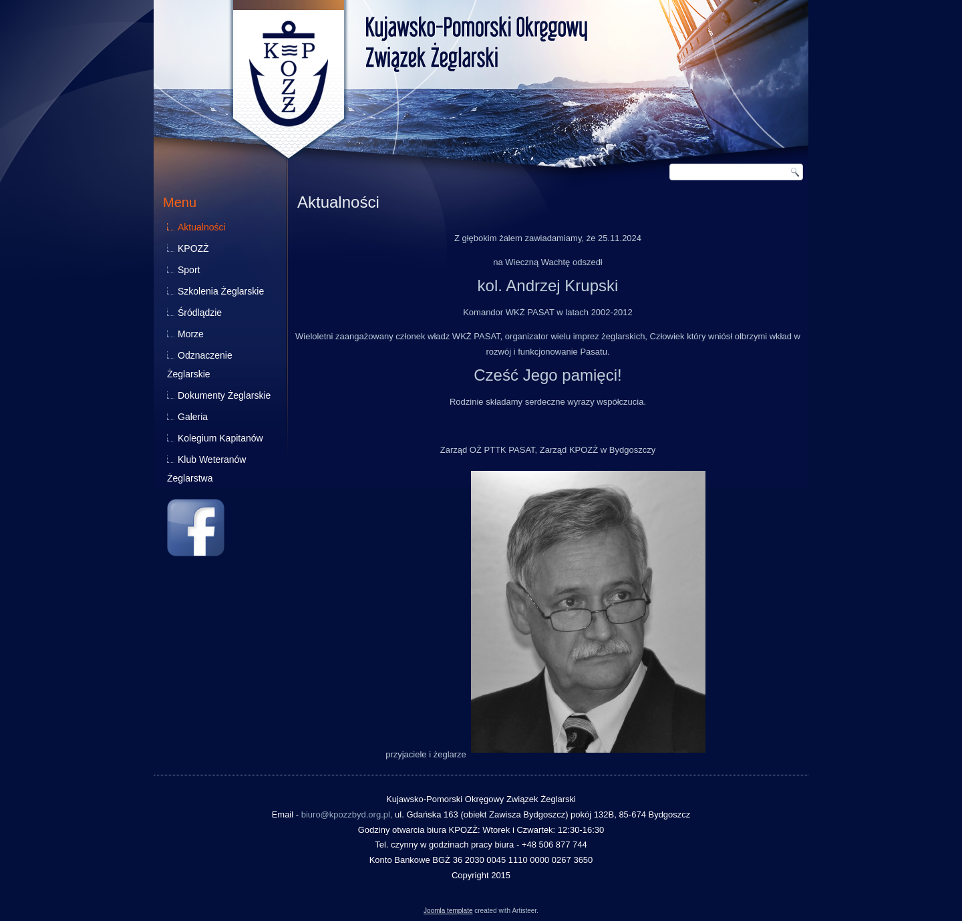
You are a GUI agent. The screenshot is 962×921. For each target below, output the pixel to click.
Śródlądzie (200, 312)
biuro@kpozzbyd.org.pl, (347, 814)
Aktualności (202, 227)
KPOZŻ (193, 248)
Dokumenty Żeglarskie (224, 395)
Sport (189, 269)
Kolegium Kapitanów (220, 438)
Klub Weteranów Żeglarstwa (206, 469)
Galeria (193, 416)
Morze (191, 334)
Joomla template (448, 910)
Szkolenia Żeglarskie (221, 291)
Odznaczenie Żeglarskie (199, 364)
